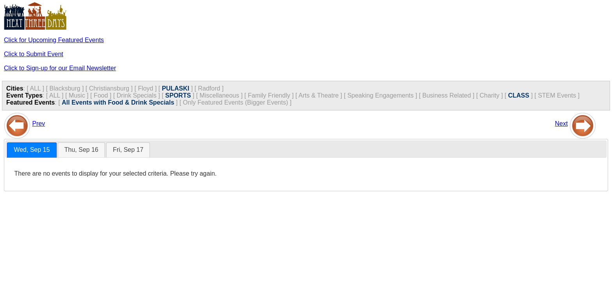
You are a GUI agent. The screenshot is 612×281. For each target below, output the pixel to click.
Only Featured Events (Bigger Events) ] (237, 102)
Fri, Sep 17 (128, 149)
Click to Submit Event (33, 54)
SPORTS (178, 95)
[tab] (31, 150)
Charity (490, 95)
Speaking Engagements (380, 95)
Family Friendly (269, 95)
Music (77, 95)
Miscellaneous (219, 95)
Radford (209, 88)
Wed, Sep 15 (32, 149)
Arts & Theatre (319, 95)
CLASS (518, 95)
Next (561, 123)
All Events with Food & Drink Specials (118, 102)
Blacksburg (65, 88)
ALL (35, 88)
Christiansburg (109, 88)
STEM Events (557, 95)
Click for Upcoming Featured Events (54, 40)
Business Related (446, 95)
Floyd (145, 88)
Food (101, 95)
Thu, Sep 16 (81, 149)
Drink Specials (137, 95)
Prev (38, 123)
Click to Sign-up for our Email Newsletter (60, 68)
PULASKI (175, 88)
